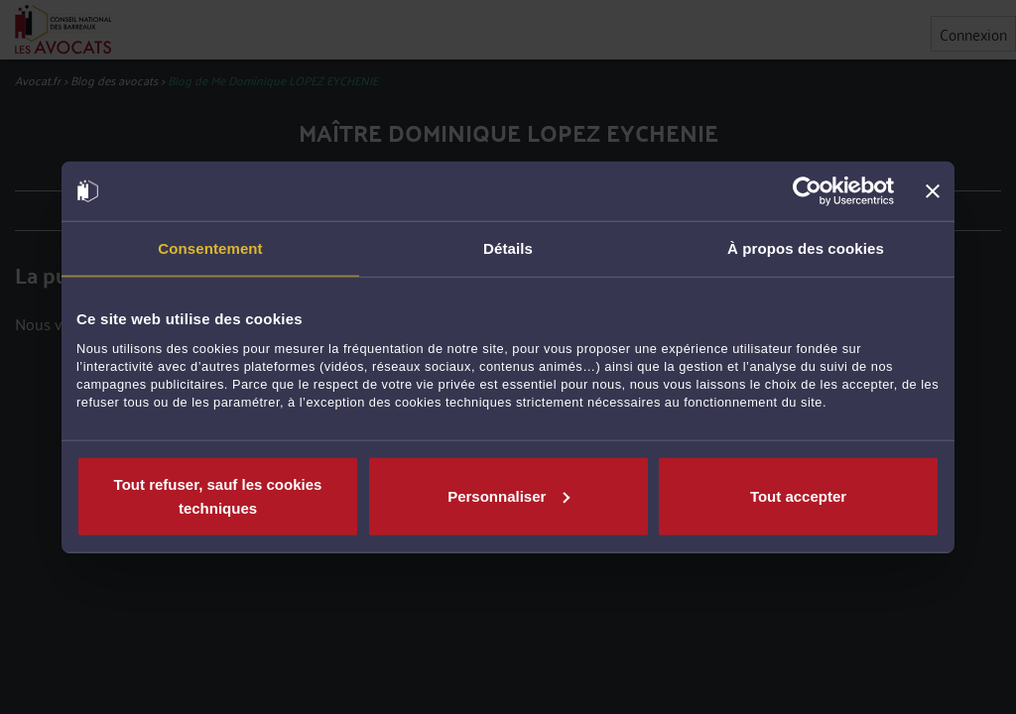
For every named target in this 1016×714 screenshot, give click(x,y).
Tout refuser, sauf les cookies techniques (218, 495)
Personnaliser (508, 495)
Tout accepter (798, 495)
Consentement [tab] (210, 248)
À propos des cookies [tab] (805, 248)
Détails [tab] (508, 248)
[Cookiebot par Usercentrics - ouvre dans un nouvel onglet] (807, 191)
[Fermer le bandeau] (933, 191)
